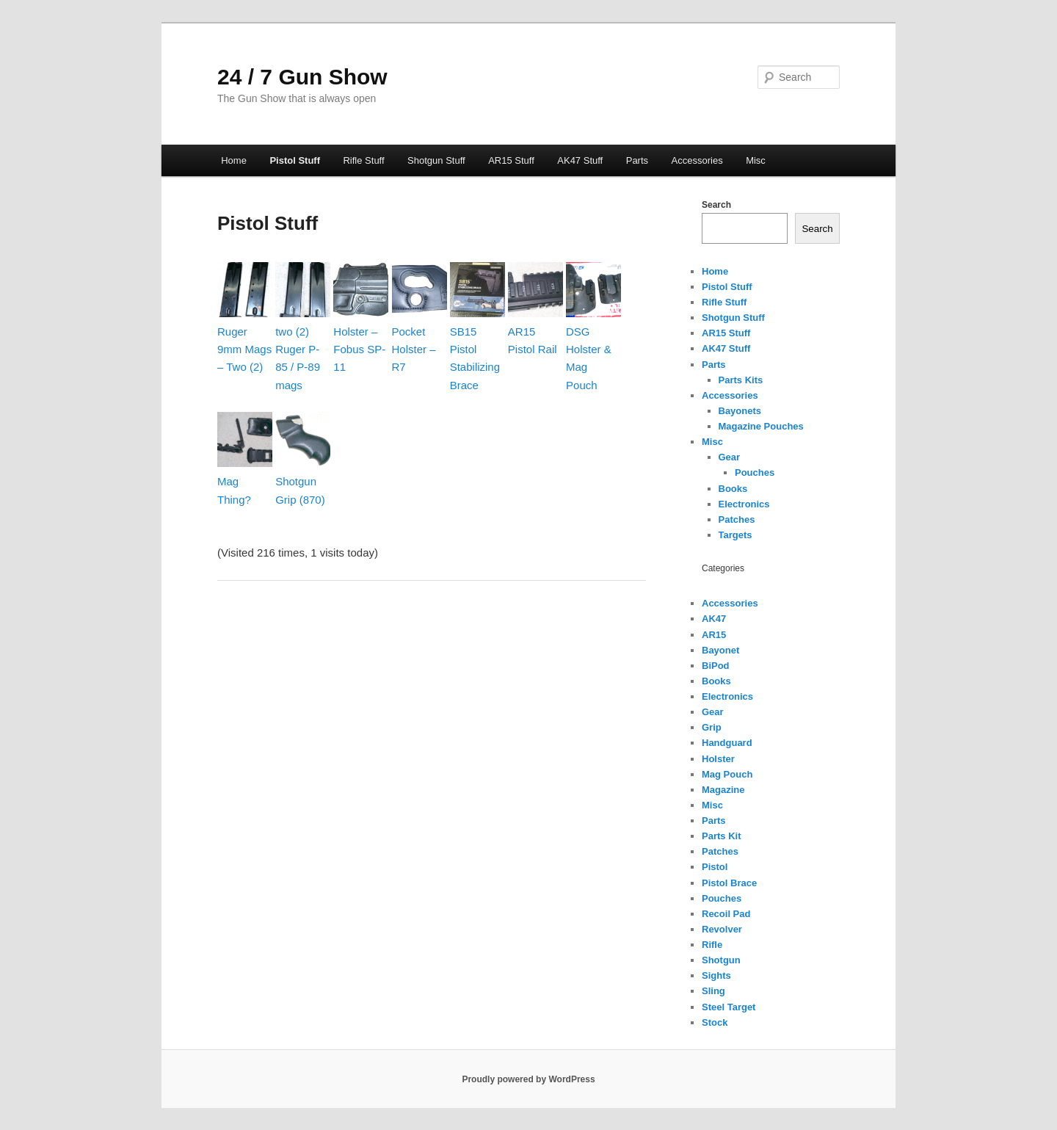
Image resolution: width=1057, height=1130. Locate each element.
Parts (637, 160)
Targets (735, 534)
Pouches (754, 472)
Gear (730, 457)
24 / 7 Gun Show (302, 77)
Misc (756, 160)
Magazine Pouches (761, 426)
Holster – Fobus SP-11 (359, 349)
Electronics (744, 504)
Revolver (722, 929)
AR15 (714, 634)
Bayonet (720, 650)
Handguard (727, 742)
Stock (714, 1022)
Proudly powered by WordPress (528, 1079)
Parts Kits (741, 379)
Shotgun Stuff (436, 160)
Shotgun (721, 960)
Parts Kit (721, 835)
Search (716, 205)
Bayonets (740, 410)
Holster (718, 758)
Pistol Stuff (294, 160)
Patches (737, 519)
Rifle (712, 944)
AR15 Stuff (511, 160)
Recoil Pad (726, 913)
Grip (712, 727)
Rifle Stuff (363, 160)
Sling (713, 990)
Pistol (714, 866)
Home (234, 160)
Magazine (723, 789)
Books (733, 488)
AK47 (714, 618)
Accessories (697, 160)
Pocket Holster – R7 (414, 349)
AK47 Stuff (580, 160)
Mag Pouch (727, 774)
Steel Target (728, 1007)
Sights (716, 975)
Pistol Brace (729, 882)
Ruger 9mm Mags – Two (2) (244, 349)
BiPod (716, 665)
